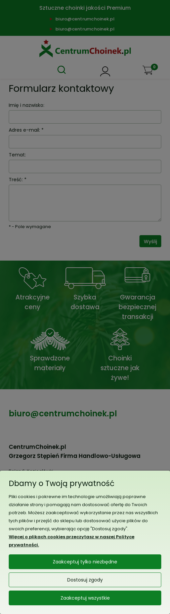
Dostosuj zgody (85, 579)
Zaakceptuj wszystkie (85, 598)
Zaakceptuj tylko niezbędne (85, 561)
